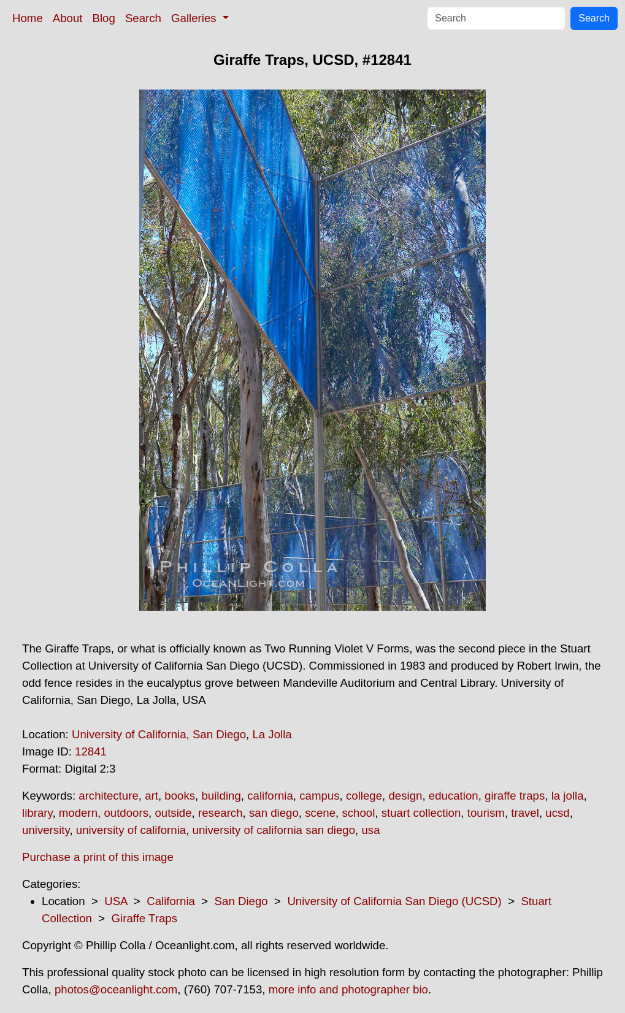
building (220, 795)
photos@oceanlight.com (116, 989)
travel (525, 812)
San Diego (241, 901)
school (358, 812)
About (68, 18)
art (151, 795)
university (45, 830)
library (37, 812)
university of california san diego (274, 830)
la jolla (567, 795)
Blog (104, 18)
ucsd (557, 812)
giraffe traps (515, 795)
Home (27, 18)
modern (78, 812)
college (364, 795)
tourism (486, 812)
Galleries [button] (195, 18)
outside (173, 812)
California (171, 901)
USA (115, 901)
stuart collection (421, 812)
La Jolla (271, 734)
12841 (91, 751)
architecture (108, 795)
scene (320, 812)
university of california (131, 830)
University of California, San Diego (159, 734)
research (220, 812)
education (453, 795)
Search (143, 18)
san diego (274, 812)
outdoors (126, 812)
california (270, 795)
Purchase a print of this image (98, 857)
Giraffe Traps (145, 918)
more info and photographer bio (348, 989)
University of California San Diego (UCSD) (394, 901)
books (179, 795)
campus (319, 795)
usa (370, 830)
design (405, 795)
